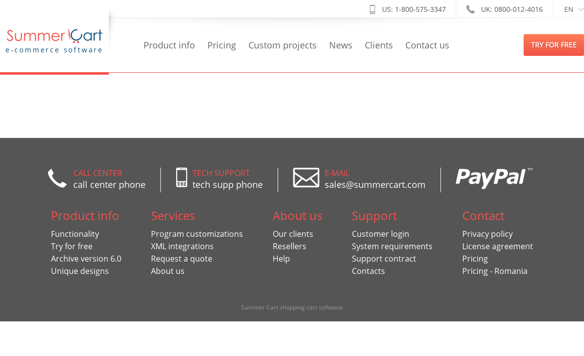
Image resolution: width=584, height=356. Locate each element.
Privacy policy (487, 233)
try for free (554, 44)
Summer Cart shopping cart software (292, 307)
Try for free (72, 246)
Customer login (380, 233)
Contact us (427, 45)
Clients (379, 45)
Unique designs (80, 271)
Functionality (75, 233)
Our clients (293, 233)
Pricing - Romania (495, 271)
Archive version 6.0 (86, 258)
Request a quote (181, 258)
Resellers (289, 246)
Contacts (368, 271)
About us (168, 271)
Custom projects (282, 45)
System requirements (392, 246)
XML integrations (182, 246)
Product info (169, 45)
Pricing (221, 45)
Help (281, 258)
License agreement (497, 246)
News (340, 45)
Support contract (384, 258)
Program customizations (197, 233)
